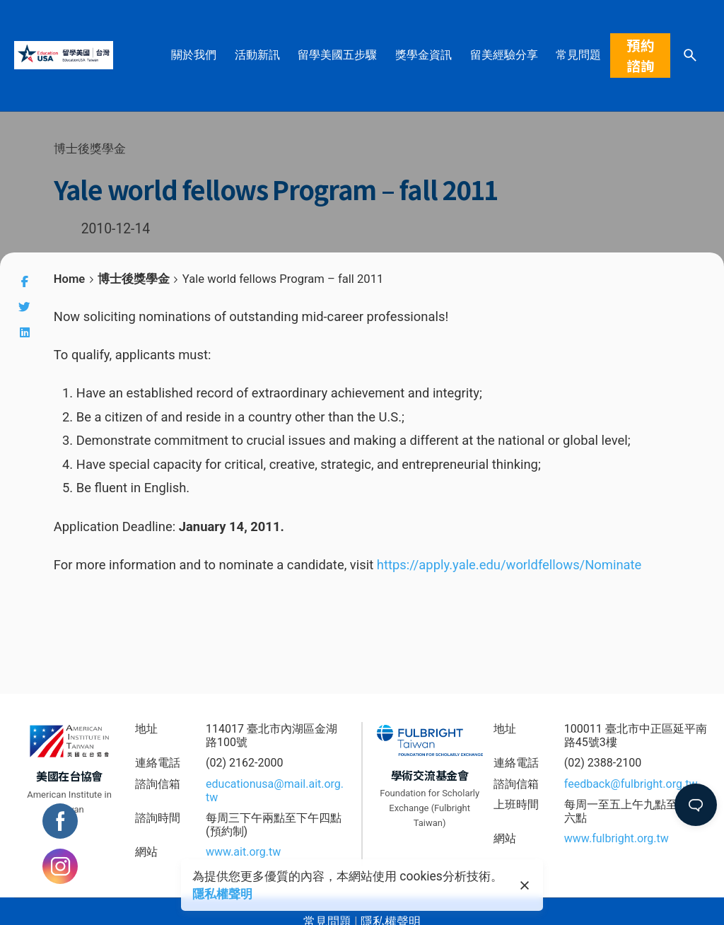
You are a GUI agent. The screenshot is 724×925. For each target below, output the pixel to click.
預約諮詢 (640, 55)
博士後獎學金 (90, 148)
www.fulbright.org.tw (616, 838)
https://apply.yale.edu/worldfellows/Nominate (509, 564)
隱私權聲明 (222, 894)
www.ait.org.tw (243, 852)
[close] (524, 885)
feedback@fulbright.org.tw (631, 784)
